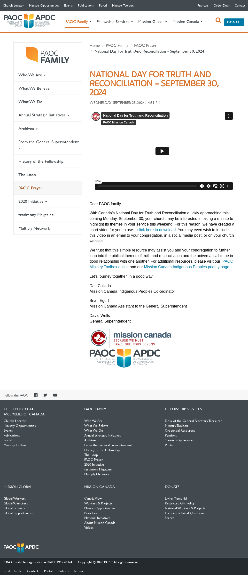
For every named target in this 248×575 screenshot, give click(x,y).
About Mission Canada (99, 522)
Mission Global (18, 486)
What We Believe (34, 88)
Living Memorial (176, 498)
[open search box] (218, 20)
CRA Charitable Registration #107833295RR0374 (38, 562)
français (203, 5)
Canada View (93, 498)
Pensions (171, 435)
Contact (240, 5)
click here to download (156, 230)
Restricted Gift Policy (179, 503)
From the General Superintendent (48, 144)
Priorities (90, 512)
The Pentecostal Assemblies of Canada (29, 21)
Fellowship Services (183, 409)
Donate (234, 22)
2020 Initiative (32, 201)
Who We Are (32, 74)
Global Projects (14, 508)
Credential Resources (180, 430)
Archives (28, 128)
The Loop (27, 174)
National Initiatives (97, 517)
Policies (63, 570)
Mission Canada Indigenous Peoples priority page (186, 267)
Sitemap (79, 570)
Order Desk (221, 5)
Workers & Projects (98, 503)
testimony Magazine (36, 214)
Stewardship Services (179, 440)
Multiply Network (34, 228)
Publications (86, 5)
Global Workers (15, 498)
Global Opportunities (18, 512)
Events (68, 5)
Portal (103, 5)
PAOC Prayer (30, 187)
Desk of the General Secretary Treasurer (193, 420)
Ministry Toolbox (123, 5)
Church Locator (13, 5)
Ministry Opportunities (44, 5)
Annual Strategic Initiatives (43, 114)
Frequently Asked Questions (184, 512)
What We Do (30, 101)
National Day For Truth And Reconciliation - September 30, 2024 (149, 51)
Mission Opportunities (99, 508)
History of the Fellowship (40, 161)
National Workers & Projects (185, 508)
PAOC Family (48, 55)
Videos (88, 527)
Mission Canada (99, 486)
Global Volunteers (16, 503)
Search (169, 517)
